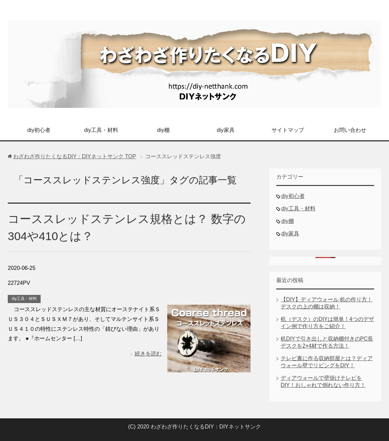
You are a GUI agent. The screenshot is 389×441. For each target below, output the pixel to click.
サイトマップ (288, 130)
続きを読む (148, 353)
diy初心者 (38, 130)
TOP (74, 156)
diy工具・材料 (101, 130)
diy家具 (225, 130)
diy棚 (163, 130)
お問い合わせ (350, 130)
